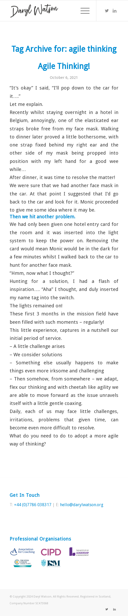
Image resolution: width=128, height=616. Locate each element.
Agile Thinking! (64, 66)
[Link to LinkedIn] (114, 11)
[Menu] (82, 10)
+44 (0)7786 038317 (32, 504)
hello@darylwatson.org (81, 504)
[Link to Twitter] (107, 11)
